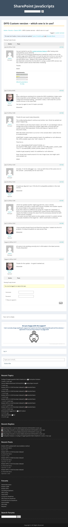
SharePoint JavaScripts (34, 6)
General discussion (6, 484)
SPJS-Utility (4, 504)
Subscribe (7, 363)
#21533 (61, 90)
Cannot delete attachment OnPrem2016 (12, 383)
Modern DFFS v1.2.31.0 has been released (12, 407)
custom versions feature (39, 51)
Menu (3, 3)
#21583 (61, 223)
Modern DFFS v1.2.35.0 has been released (12, 395)
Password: (8, 296)
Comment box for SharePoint (9, 500)
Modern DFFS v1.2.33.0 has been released (12, 403)
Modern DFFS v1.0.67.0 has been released (12, 464)
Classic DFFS (17, 30)
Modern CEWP (5, 486)
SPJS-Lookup (4, 492)
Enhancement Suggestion (8, 411)
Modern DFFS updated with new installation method (15, 446)
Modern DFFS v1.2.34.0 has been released (12, 399)
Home (5, 30)
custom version (59, 33)
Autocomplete (5, 502)
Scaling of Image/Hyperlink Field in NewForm (13, 379)
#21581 (61, 200)
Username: (8, 292)
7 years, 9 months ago (37, 36)
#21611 (61, 259)
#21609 (61, 242)
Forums (10, 30)
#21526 (61, 47)
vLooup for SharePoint (7, 496)
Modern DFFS (5, 488)
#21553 (61, 182)
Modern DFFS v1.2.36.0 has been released (12, 387)
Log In (60, 303)
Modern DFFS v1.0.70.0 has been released (12, 452)
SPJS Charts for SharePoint (8, 498)
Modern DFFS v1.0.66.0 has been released (12, 469)
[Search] (42, 11)
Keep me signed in (11, 300)
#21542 (61, 165)
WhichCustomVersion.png (22, 83)
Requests (3, 506)
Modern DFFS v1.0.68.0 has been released (12, 458)
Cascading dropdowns (7, 490)
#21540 (61, 113)
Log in (5, 351)
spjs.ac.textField (5, 415)
